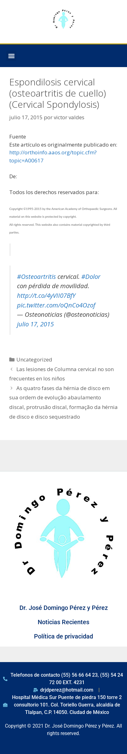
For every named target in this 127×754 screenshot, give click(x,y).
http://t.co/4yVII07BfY (46, 295)
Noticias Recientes (63, 622)
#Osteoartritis (36, 276)
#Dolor (90, 276)
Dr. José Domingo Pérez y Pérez (63, 607)
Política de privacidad (63, 636)
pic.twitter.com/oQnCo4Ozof (56, 305)
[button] (11, 56)
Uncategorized (34, 359)
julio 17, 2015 (35, 324)
